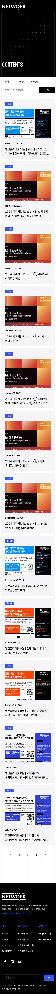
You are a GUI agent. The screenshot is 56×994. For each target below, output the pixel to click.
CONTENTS (7, 945)
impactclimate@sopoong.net (17, 913)
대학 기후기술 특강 (25, 951)
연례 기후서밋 (23, 939)
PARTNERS (7, 951)
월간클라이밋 (23, 933)
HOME (5, 933)
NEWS (5, 939)
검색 (47, 89)
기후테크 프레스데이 (26, 945)
